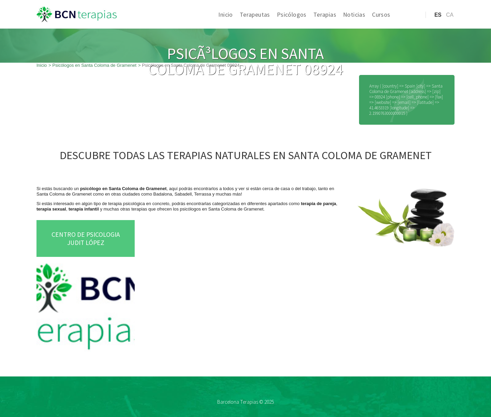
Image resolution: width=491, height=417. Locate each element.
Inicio (225, 14)
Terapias (324, 14)
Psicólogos (292, 14)
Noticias (354, 14)
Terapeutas (255, 14)
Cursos (381, 14)
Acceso (406, 25)
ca (449, 15)
